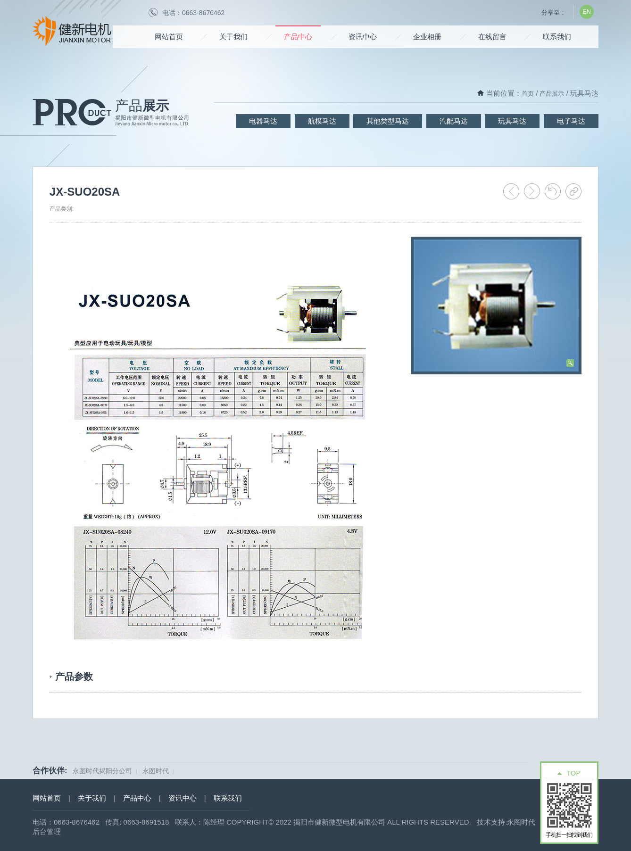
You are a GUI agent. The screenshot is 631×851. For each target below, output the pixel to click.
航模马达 (322, 121)
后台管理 (47, 831)
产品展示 (552, 93)
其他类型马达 (387, 121)
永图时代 (155, 771)
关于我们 (233, 37)
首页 (528, 93)
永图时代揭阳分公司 (102, 771)
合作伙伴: (50, 770)
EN (586, 11)
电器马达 (263, 121)
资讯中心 (363, 37)
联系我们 (557, 37)
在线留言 (492, 37)
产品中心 (298, 37)
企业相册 (427, 37)
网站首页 (169, 37)
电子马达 (571, 121)
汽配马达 (454, 121)
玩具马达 (512, 121)
